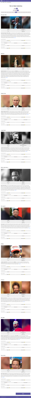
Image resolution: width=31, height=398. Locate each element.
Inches (15, 8)
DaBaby (2, 243)
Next (23, 393)
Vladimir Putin (3, 93)
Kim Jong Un (3, 206)
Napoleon (2, 53)
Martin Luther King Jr (4, 167)
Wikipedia (15, 37)
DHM (1, 0)
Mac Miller (3, 317)
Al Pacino (2, 279)
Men (17, 10)
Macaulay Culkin (4, 14)
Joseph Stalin (3, 130)
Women (15, 10)
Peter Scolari (3, 355)
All (13, 10)
